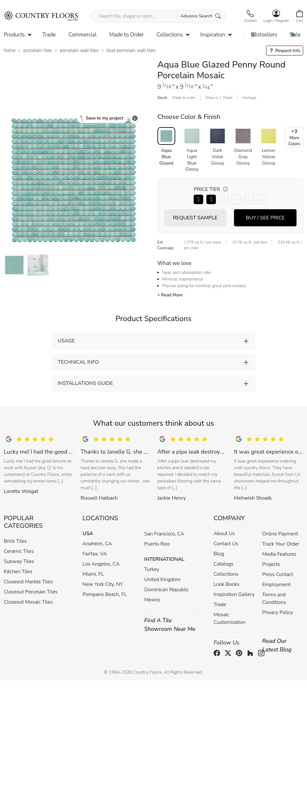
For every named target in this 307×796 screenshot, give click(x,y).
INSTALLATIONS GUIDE (85, 383)
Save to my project (101, 118)
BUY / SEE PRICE (265, 217)
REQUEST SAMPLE (195, 217)
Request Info (284, 51)
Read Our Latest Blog (277, 645)
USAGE (66, 340)
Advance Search (200, 16)
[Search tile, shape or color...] (157, 16)
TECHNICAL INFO (78, 362)
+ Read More (170, 295)
